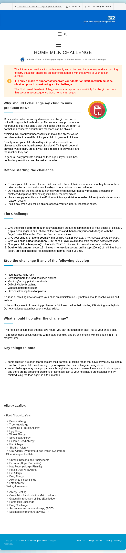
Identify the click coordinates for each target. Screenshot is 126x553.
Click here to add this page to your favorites (39, 6)
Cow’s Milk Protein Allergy (24, 427)
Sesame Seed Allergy (21, 441)
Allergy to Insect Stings (22, 479)
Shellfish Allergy (18, 447)
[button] (58, 44)
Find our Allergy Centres (99, 6)
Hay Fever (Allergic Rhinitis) (25, 466)
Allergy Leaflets (95, 540)
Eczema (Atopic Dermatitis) (25, 463)
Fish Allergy (16, 444)
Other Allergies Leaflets (19, 454)
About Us (80, 540)
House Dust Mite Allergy (23, 469)
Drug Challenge (18, 505)
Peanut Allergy (17, 421)
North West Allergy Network (34, 540)
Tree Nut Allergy (18, 424)
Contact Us (74, 6)
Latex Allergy (16, 483)
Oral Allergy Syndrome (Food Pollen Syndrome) (37, 451)
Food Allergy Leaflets (18, 415)
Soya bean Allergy (20, 437)
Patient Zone (35, 59)
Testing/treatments (17, 486)
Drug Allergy (16, 476)
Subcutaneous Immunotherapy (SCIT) (31, 508)
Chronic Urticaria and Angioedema (29, 460)
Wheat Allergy (17, 434)
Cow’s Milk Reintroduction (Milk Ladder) (32, 495)
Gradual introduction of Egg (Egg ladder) (32, 498)
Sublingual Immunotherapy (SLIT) (29, 511)
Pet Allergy (15, 473)
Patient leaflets (74, 59)
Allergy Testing (17, 492)
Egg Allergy (16, 431)
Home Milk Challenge (95, 59)
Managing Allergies (54, 59)
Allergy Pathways (114, 540)
